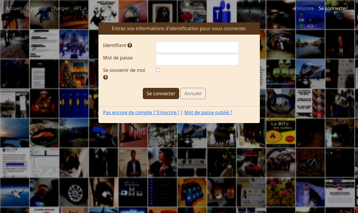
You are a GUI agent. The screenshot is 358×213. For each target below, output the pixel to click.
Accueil (14, 8)
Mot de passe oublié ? (208, 112)
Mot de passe (118, 57)
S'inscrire (304, 8)
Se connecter (333, 8)
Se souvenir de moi (124, 73)
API (77, 8)
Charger (60, 8)
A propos (36, 8)
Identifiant (117, 45)
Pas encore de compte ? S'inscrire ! (141, 112)
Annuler (193, 93)
